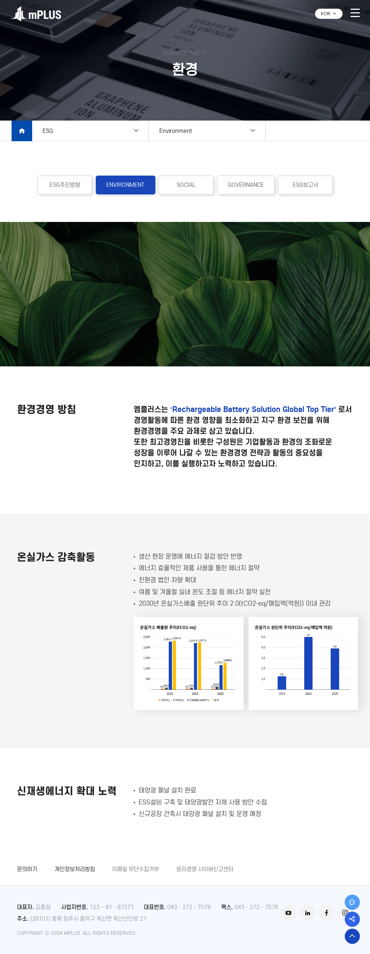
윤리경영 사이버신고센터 (204, 869)
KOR (329, 13)
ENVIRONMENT (125, 184)
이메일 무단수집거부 (135, 869)
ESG (48, 130)
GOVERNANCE (246, 184)
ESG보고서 (305, 184)
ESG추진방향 (65, 184)
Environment (175, 130)
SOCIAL (186, 184)
